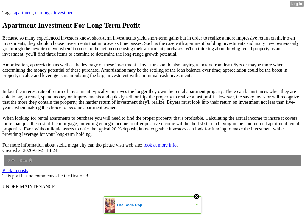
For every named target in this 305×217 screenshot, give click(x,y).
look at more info (160, 144)
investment (64, 12)
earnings (43, 12)
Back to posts (15, 170)
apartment (23, 12)
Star (25, 160)
